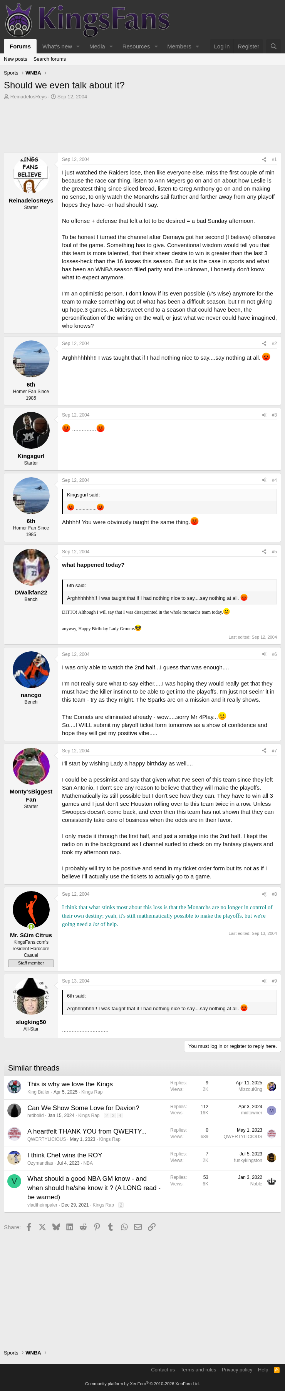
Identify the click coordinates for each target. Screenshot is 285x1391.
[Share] (264, 159)
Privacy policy (237, 1370)
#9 (274, 981)
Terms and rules (198, 1370)
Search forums (50, 59)
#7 (274, 751)
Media (97, 46)
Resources (136, 46)
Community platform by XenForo (142, 1383)
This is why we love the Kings (70, 1084)
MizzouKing (250, 1089)
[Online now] (31, 926)
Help (263, 1370)
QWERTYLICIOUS (46, 1139)
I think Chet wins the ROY (64, 1155)
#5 (274, 551)
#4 (274, 480)
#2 (274, 343)
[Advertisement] (142, 128)
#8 (274, 894)
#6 (274, 654)
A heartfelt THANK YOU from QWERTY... (87, 1131)
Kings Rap (91, 1092)
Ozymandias (40, 1163)
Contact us (163, 1370)
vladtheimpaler (42, 1205)
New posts (15, 59)
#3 (274, 415)
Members (179, 46)
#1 (274, 159)
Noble (256, 1184)
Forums (20, 46)
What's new (57, 46)
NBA (88, 1163)
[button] (78, 46)
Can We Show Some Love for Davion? (83, 1108)
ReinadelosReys (28, 97)
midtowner (251, 1112)
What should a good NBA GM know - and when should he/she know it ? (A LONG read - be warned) (94, 1188)
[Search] (273, 46)
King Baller (38, 1092)
